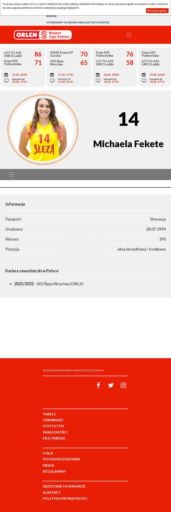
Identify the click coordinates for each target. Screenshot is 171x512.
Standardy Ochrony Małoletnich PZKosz (78, 22)
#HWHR (51, 16)
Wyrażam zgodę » (157, 10)
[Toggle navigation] (128, 34)
